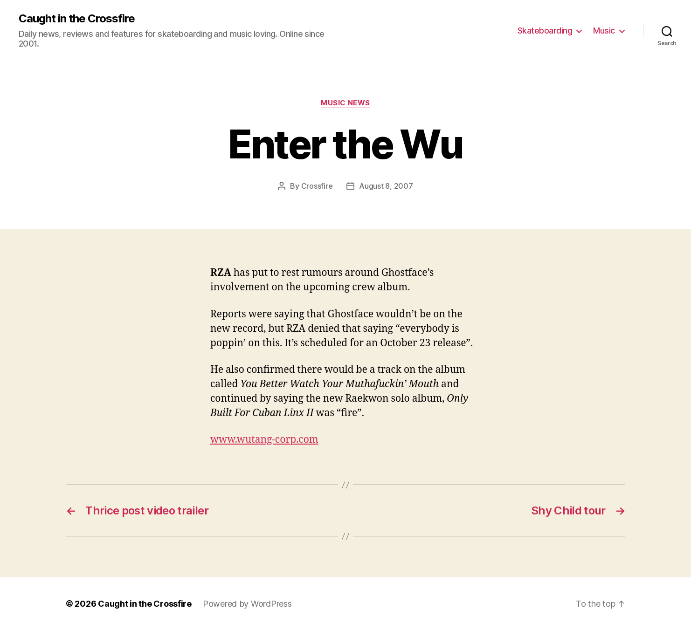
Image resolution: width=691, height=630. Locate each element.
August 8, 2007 (386, 186)
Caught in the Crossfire (77, 18)
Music (604, 30)
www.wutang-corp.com (264, 439)
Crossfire (317, 186)
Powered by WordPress (247, 604)
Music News (345, 103)
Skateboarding (545, 30)
